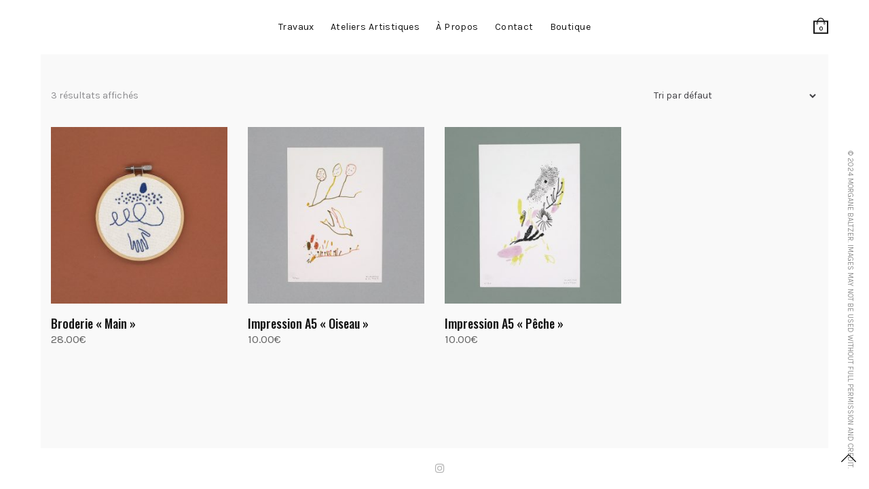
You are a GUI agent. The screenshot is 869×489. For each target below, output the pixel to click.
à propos (457, 27)
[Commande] (729, 96)
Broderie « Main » (93, 323)
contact (514, 27)
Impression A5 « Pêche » (504, 323)
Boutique (570, 27)
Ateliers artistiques (375, 27)
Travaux (296, 27)
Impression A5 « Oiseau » (308, 323)
